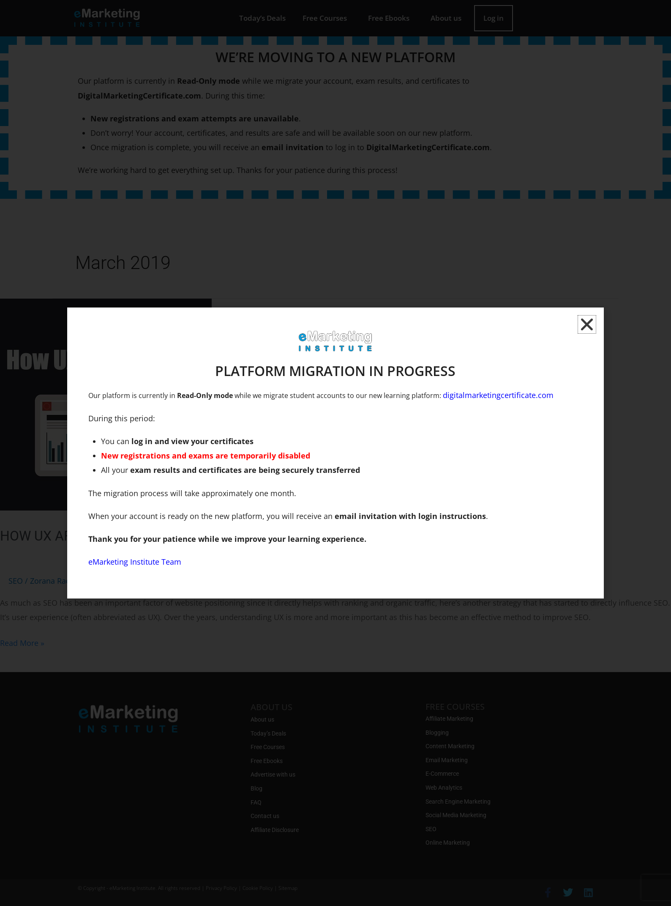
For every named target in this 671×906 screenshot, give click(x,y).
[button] (586, 324)
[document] (335, 453)
